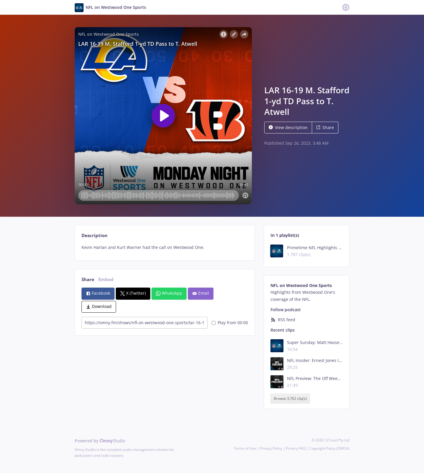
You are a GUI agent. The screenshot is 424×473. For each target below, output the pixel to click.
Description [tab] (94, 235)
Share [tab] (87, 279)
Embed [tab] (106, 279)
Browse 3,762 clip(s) (290, 398)
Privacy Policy (271, 448)
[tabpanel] (164, 247)
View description (288, 127)
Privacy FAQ (295, 448)
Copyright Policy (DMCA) (329, 448)
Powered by (100, 440)
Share (325, 127)
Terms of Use (245, 448)
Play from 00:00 (230, 322)
